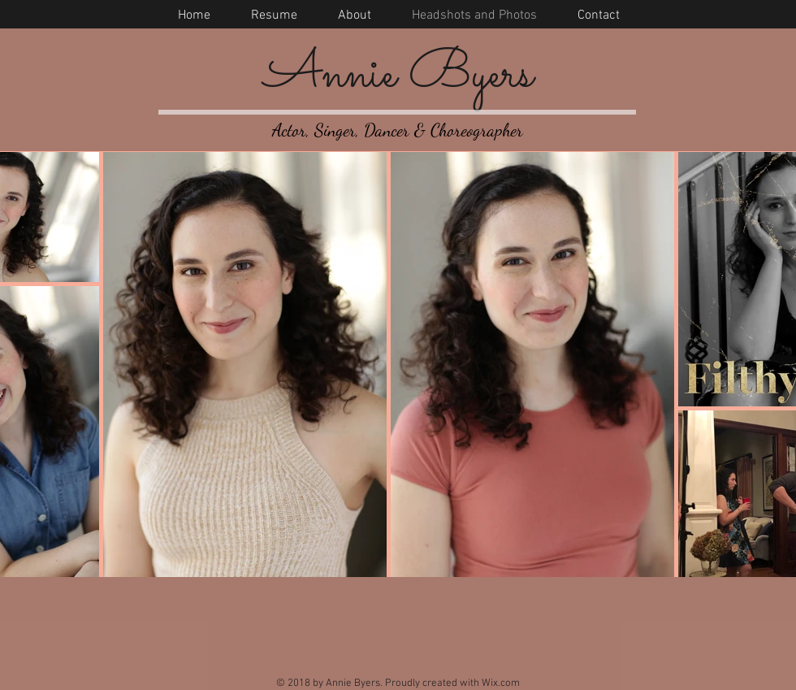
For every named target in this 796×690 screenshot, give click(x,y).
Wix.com (501, 683)
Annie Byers (398, 75)
